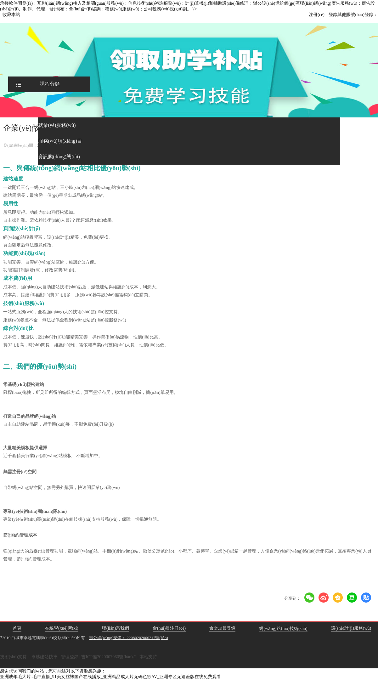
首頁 (17, 628)
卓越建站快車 (44, 657)
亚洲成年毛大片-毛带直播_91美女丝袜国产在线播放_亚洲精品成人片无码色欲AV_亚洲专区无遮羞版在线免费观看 (110, 676)
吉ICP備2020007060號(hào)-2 (108, 657)
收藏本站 (11, 14)
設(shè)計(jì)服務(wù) (351, 628)
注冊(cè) (316, 14)
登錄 (333, 14)
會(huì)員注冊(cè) (169, 628)
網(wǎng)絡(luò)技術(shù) (283, 628)
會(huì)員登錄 (222, 628)
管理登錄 (69, 657)
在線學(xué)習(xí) (61, 628)
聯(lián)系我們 (115, 628)
